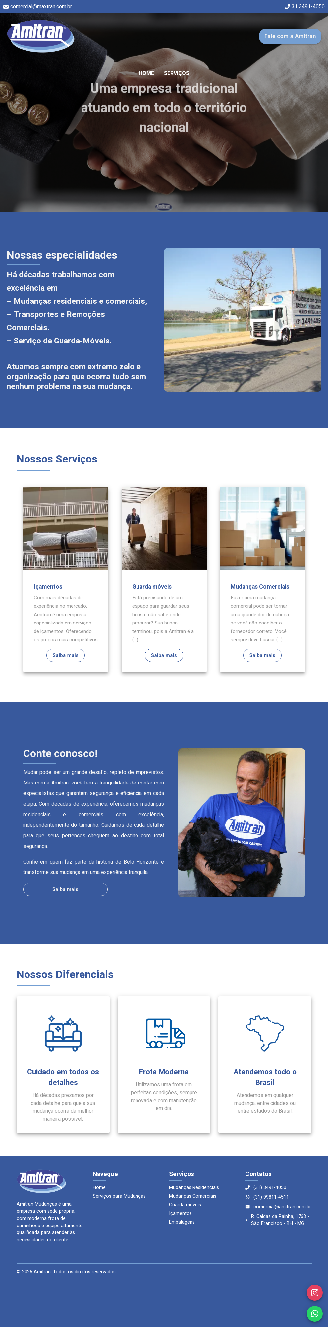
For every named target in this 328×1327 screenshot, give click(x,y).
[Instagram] (315, 1293)
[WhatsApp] (315, 1314)
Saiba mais (66, 655)
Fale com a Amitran (290, 36)
